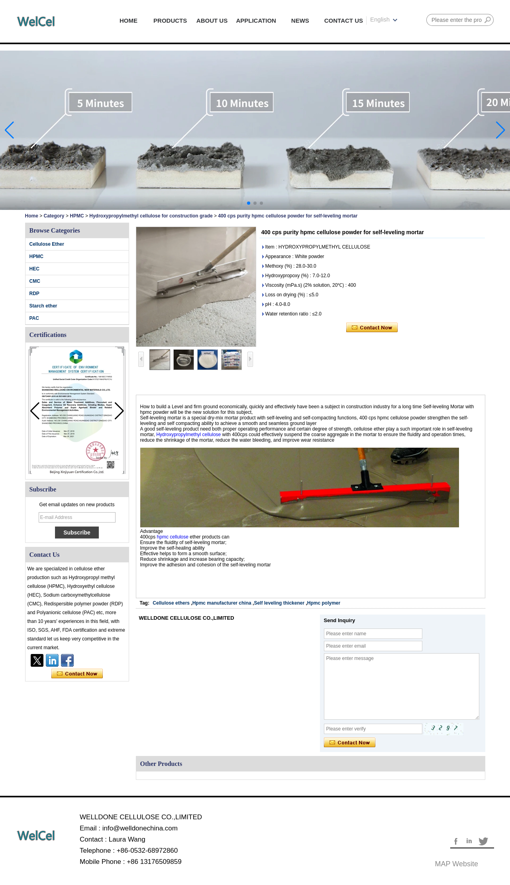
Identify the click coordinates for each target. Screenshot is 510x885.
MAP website (456, 864)
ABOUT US (212, 20)
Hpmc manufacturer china (221, 603)
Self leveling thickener (280, 603)
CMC (34, 281)
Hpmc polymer (323, 603)
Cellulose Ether (46, 244)
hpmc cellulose (172, 537)
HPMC (77, 216)
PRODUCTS (170, 20)
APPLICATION (256, 20)
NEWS (300, 20)
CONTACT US (343, 20)
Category (54, 216)
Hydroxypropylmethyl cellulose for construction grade (150, 216)
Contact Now (77, 674)
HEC (34, 269)
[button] (248, 203)
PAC (34, 318)
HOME (128, 20)
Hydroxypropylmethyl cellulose (189, 434)
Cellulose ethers (171, 603)
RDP (34, 293)
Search (488, 20)
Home (31, 216)
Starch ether (43, 306)
